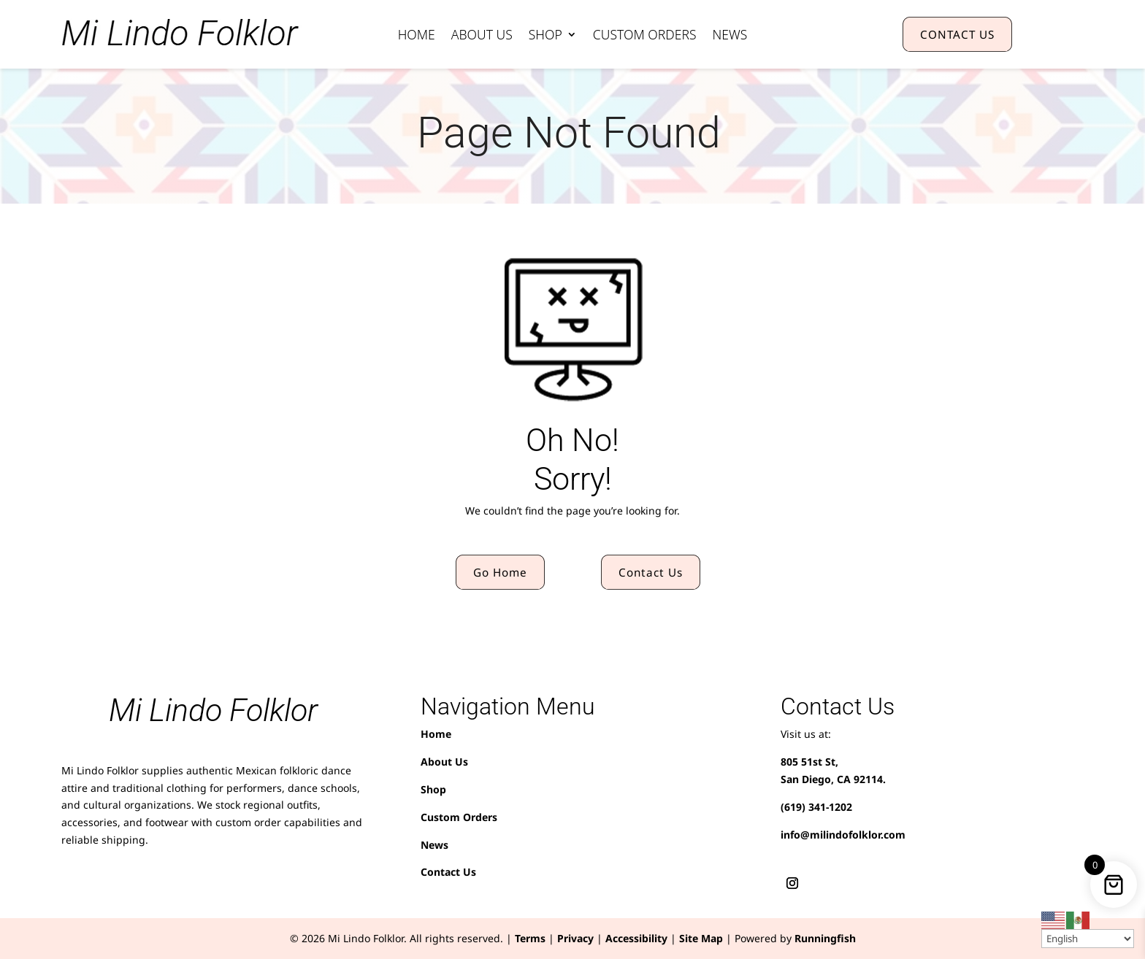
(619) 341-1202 (816, 807)
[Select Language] (1087, 938)
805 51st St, (809, 762)
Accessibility (636, 938)
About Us (482, 36)
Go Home (500, 572)
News (730, 36)
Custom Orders (645, 36)
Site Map (701, 938)
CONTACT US (957, 34)
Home (416, 36)
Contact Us (651, 572)
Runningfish (825, 938)
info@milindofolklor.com (843, 834)
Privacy (575, 938)
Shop (545, 36)
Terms (530, 938)
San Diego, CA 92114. (833, 779)
